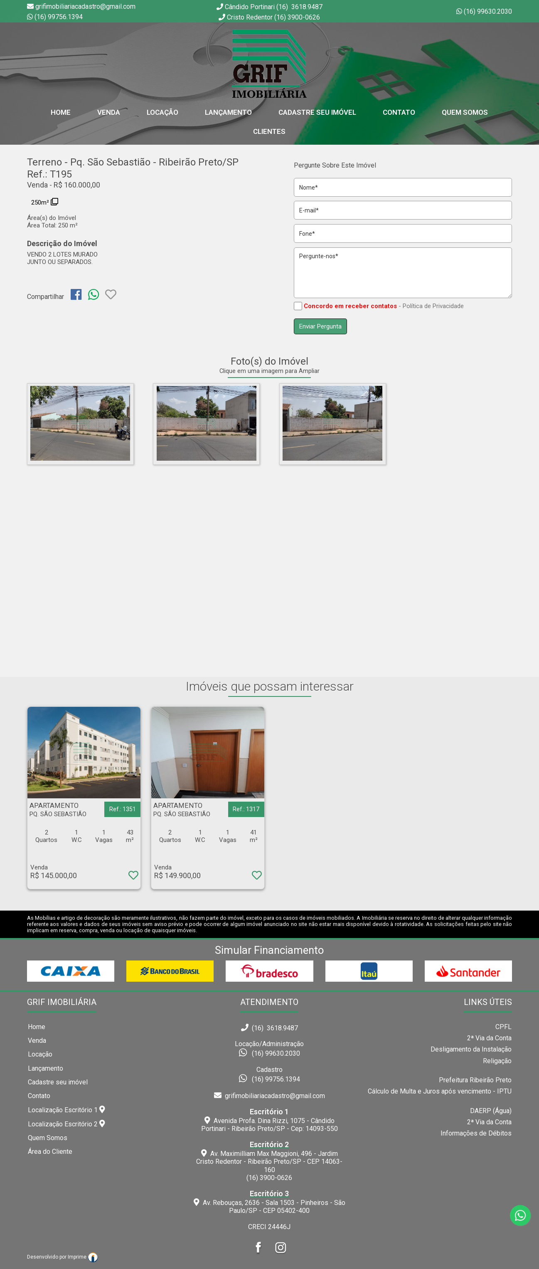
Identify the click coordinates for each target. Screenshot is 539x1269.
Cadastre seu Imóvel (317, 112)
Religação (497, 1061)
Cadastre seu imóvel (58, 1082)
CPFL (503, 1027)
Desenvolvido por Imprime (62, 1257)
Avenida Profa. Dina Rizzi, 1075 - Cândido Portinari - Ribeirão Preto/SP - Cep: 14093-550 (269, 1120)
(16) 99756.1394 (58, 17)
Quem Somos (465, 112)
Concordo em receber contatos (350, 306)
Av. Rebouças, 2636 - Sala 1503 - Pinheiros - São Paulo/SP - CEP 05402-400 (269, 1202)
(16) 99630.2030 (488, 11)
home (61, 112)
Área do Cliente (50, 1151)
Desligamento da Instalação (471, 1049)
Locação (162, 112)
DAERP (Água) (491, 1111)
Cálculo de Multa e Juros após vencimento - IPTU (440, 1091)
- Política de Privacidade (431, 306)
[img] (76, 294)
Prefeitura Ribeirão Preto (475, 1080)
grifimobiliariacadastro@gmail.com (269, 1096)
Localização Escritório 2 (66, 1124)
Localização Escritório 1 (66, 1110)
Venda (108, 112)
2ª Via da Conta (489, 1038)
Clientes (269, 131)
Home (36, 1027)
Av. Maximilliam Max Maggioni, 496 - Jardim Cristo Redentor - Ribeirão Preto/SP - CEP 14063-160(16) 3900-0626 (269, 1161)
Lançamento (228, 112)
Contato (399, 112)
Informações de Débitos (476, 1133)
